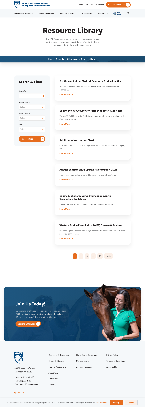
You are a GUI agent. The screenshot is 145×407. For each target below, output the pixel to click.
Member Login (82, 5)
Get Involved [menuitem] (53, 378)
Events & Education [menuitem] (46, 13)
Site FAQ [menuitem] (52, 384)
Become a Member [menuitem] (116, 5)
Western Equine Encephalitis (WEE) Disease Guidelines (90, 225)
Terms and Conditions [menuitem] (115, 361)
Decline (131, 402)
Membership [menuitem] (87, 13)
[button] (129, 13)
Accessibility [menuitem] (111, 367)
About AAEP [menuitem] (103, 13)
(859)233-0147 (27, 377)
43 (100, 256)
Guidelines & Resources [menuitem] (23, 13)
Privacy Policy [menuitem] (112, 355)
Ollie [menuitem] (117, 13)
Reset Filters (27, 139)
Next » (108, 256)
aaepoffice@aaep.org (29, 384)
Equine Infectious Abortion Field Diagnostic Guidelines (90, 110)
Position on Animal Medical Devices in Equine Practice (90, 81)
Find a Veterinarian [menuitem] (97, 5)
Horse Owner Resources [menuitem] (86, 355)
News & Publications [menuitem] (68, 13)
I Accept (116, 402)
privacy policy (102, 402)
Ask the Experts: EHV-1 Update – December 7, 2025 (88, 169)
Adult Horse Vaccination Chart (76, 140)
